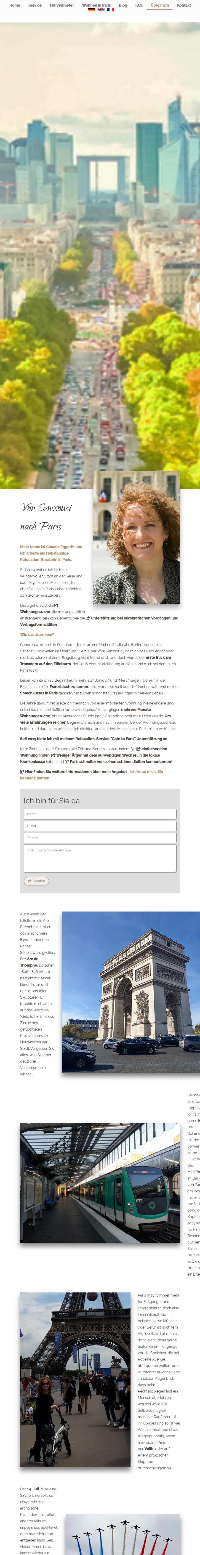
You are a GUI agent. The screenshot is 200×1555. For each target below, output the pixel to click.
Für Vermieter (62, 5)
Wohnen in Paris (96, 5)
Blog (123, 5)
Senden (36, 881)
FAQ (138, 5)
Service (35, 5)
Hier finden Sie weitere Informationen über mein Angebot (73, 772)
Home (14, 5)
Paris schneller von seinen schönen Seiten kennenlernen (118, 762)
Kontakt (184, 5)
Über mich (160, 5)
